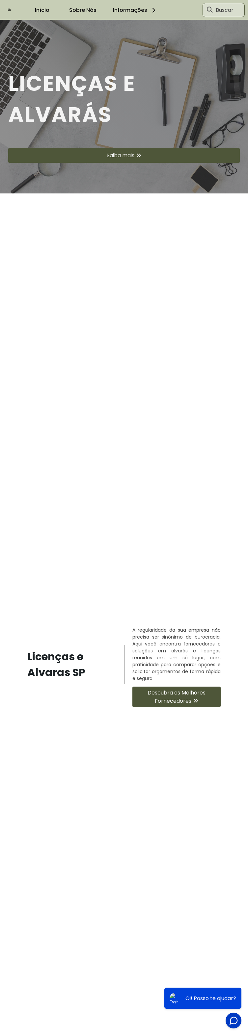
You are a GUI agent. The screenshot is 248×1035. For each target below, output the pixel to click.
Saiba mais (120, 155)
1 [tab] (124, 185)
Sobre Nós (82, 10)
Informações (135, 10)
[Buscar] (210, 10)
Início (42, 10)
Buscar (225, 10)
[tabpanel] (124, 106)
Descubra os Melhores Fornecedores (177, 697)
